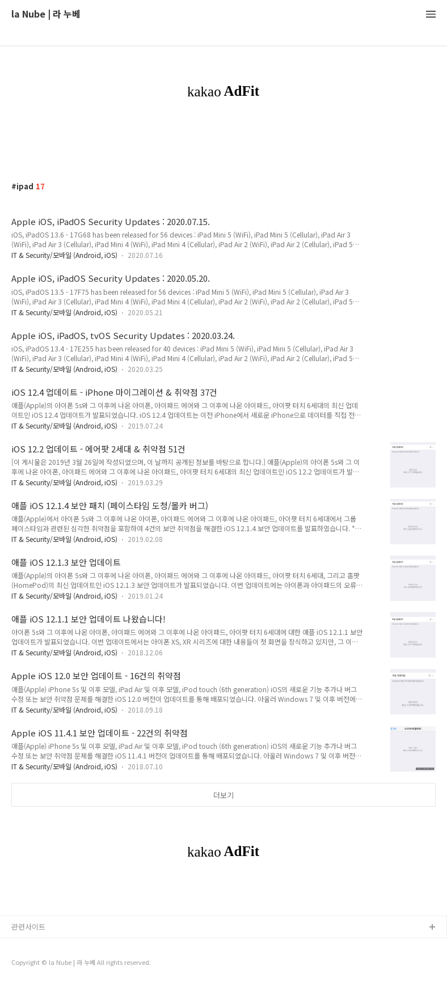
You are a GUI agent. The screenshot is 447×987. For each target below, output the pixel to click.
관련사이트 (28, 926)
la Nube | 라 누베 (46, 14)
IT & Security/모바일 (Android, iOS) (64, 255)
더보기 (223, 795)
